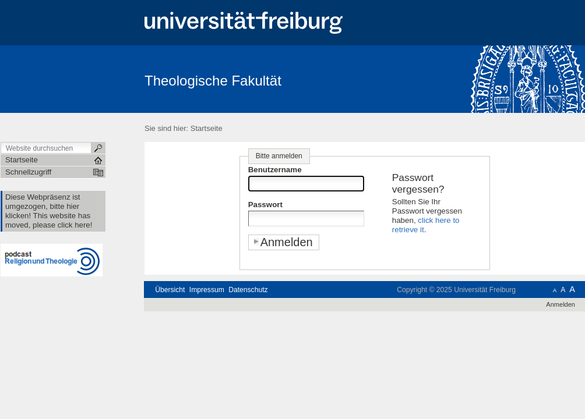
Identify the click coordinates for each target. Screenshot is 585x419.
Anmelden (560, 304)
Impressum (206, 290)
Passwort (265, 204)
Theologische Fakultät (213, 80)
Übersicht (170, 290)
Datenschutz (247, 290)
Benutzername (275, 169)
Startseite (207, 128)
